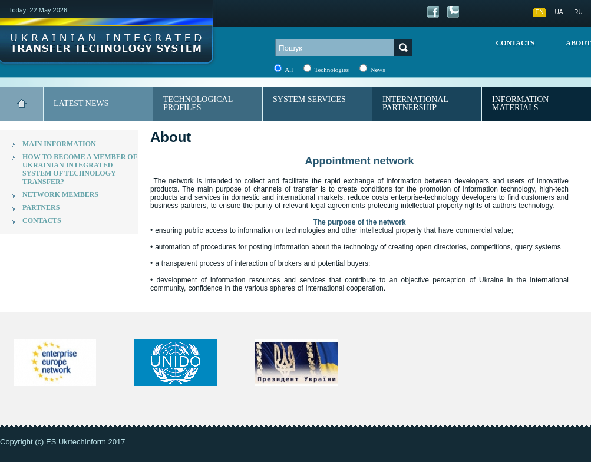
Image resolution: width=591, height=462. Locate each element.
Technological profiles (198, 103)
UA (559, 12)
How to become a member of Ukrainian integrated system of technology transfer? (79, 169)
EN (540, 12)
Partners (41, 207)
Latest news (81, 103)
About (578, 43)
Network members (60, 194)
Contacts (515, 43)
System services (309, 99)
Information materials (520, 103)
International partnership (415, 103)
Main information (59, 144)
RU (578, 12)
